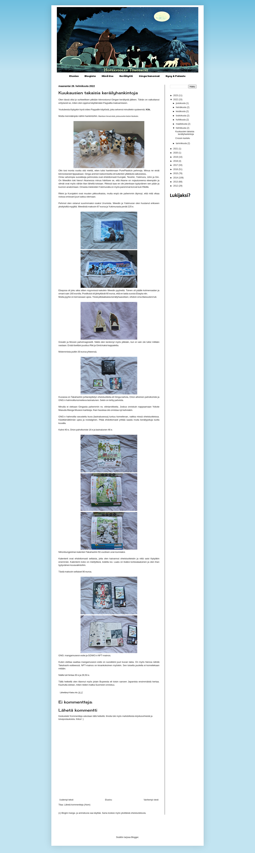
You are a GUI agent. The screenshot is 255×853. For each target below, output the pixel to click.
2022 (176, 99)
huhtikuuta (181, 119)
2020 (176, 153)
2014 (176, 177)
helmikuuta (181, 128)
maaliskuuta (182, 124)
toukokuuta (181, 115)
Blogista (90, 76)
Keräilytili (126, 76)
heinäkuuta (181, 107)
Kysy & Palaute (176, 76)
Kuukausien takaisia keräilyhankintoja (184, 132)
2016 (176, 169)
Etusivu (74, 76)
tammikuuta (181, 143)
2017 (176, 165)
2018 (176, 161)
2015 (176, 173)
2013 (176, 182)
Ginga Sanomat (149, 76)
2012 (176, 186)
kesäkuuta (181, 111)
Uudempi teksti (66, 800)
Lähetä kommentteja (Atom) (77, 804)
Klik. (148, 109)
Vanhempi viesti (151, 800)
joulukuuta (181, 103)
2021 (176, 148)
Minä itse (108, 76)
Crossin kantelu (182, 138)
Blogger (134, 837)
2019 (176, 157)
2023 (176, 95)
